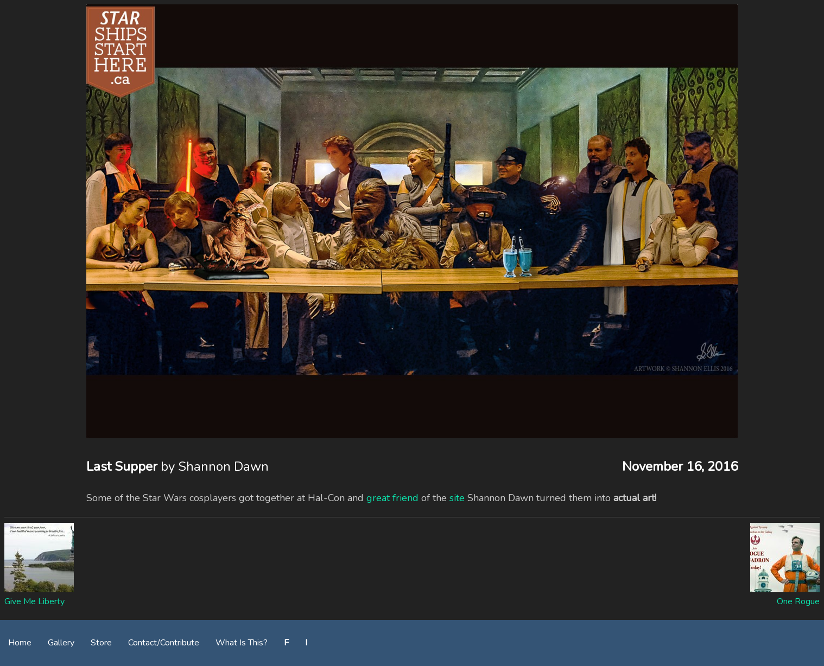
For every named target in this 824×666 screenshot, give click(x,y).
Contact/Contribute (163, 643)
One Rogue (798, 601)
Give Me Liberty (34, 601)
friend (405, 497)
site (457, 497)
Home (19, 643)
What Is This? (241, 643)
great (378, 497)
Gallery (61, 643)
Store (101, 643)
